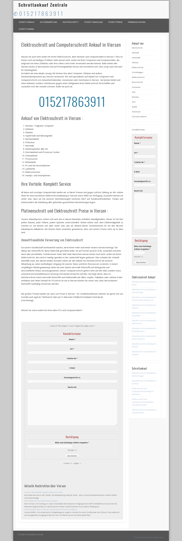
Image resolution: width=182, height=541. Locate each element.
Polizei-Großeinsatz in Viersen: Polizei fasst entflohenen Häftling (50, 509)
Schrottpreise (115, 22)
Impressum (159, 537)
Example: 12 (72, 450)
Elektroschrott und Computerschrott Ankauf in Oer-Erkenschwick (143, 402)
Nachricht (72, 387)
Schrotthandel (26, 29)
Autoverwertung (48, 22)
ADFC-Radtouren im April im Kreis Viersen (41, 501)
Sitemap (137, 537)
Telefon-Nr (72, 358)
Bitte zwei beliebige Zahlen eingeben (72, 442)
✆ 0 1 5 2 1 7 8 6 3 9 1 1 (38, 13)
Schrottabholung (93, 22)
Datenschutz (148, 537)
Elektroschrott (71, 22)
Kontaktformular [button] (138, 129)
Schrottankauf (26, 22)
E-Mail (72, 368)
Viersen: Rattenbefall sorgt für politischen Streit (43, 492)
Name (72, 339)
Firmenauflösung (137, 22)
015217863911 (72, 101)
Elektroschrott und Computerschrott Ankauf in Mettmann (143, 391)
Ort (72, 349)
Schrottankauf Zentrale (43, 4)
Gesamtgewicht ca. (72, 377)
